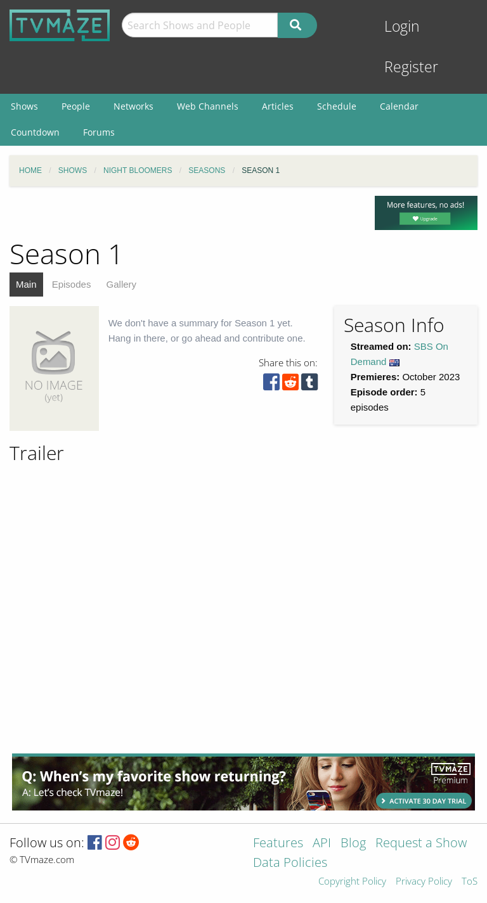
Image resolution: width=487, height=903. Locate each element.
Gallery (122, 284)
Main (26, 284)
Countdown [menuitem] (35, 132)
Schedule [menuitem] (336, 106)
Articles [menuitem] (278, 106)
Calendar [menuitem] (399, 106)
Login (402, 26)
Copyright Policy (352, 881)
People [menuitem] (76, 106)
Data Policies (290, 863)
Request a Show (421, 843)
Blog (353, 843)
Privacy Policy (424, 881)
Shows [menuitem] (24, 106)
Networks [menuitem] (133, 106)
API (322, 843)
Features (278, 843)
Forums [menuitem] (99, 132)
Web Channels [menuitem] (207, 106)
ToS (469, 881)
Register (411, 67)
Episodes (71, 284)
